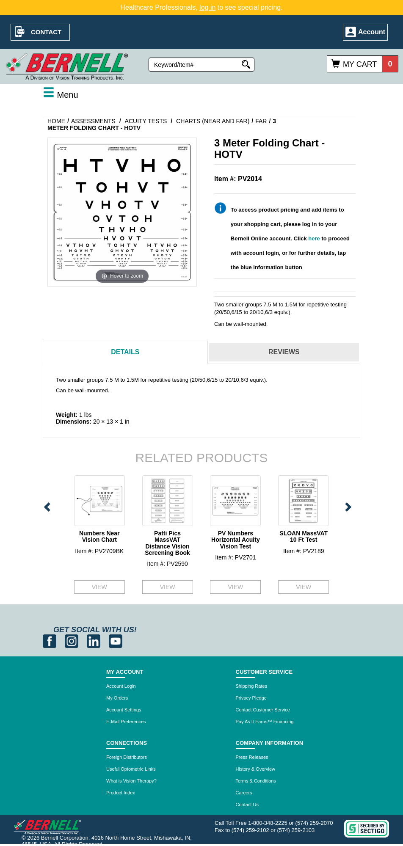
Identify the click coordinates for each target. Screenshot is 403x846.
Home (56, 121)
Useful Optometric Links (131, 769)
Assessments (93, 121)
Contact (46, 32)
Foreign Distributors (126, 757)
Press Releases (252, 757)
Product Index (120, 792)
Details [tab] (125, 351)
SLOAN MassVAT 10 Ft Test (303, 536)
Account (371, 32)
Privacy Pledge (251, 697)
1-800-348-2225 (267, 823)
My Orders (117, 697)
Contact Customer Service (263, 709)
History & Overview (256, 769)
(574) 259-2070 (314, 823)
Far (261, 121)
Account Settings (123, 709)
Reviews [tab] (284, 351)
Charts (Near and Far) (212, 121)
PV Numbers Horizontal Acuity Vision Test (235, 540)
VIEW (99, 587)
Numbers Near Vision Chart (99, 536)
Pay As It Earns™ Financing (265, 721)
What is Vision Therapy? (131, 780)
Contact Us (247, 804)
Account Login (121, 686)
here (314, 238)
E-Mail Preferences (126, 721)
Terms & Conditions (256, 780)
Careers (244, 792)
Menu (60, 94)
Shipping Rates (252, 686)
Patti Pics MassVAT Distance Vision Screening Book (167, 543)
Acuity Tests (146, 121)
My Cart (360, 64)
